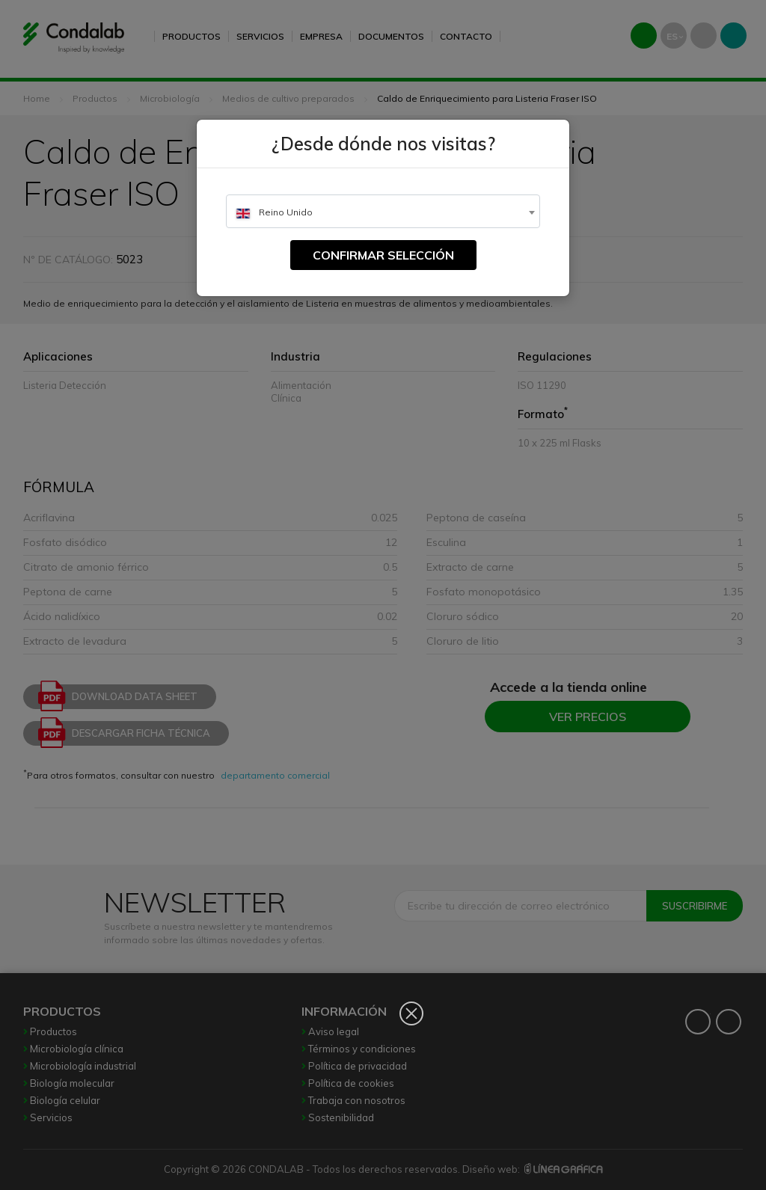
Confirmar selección (383, 255)
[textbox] (383, 212)
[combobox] (383, 211)
